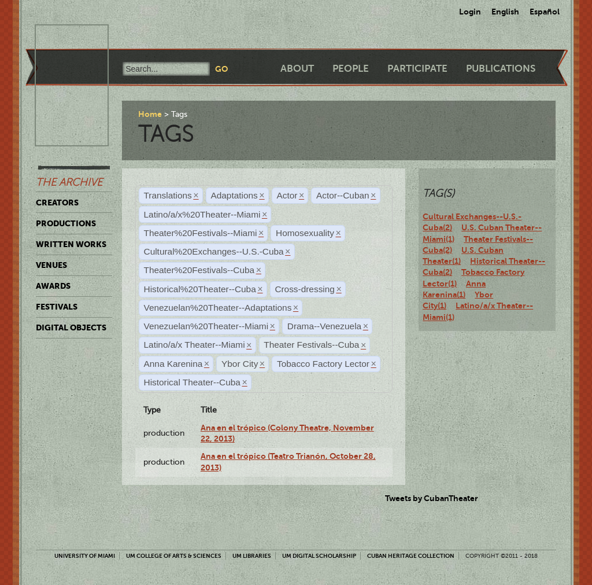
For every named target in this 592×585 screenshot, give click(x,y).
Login (470, 11)
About (297, 68)
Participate (417, 68)
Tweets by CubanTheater (431, 498)
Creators (57, 202)
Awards (53, 285)
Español (545, 11)
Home (150, 114)
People (350, 68)
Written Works (71, 244)
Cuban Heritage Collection (410, 556)
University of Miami (84, 556)
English (505, 11)
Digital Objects (71, 327)
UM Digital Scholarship (319, 556)
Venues (51, 265)
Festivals (56, 306)
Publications (500, 68)
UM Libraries (251, 556)
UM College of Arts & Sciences (173, 556)
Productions (66, 223)
